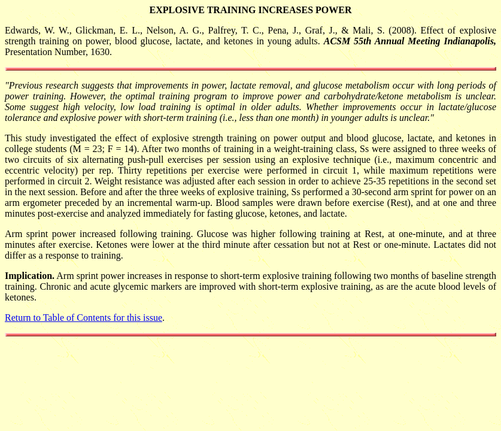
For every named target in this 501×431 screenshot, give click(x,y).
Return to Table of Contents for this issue (83, 317)
